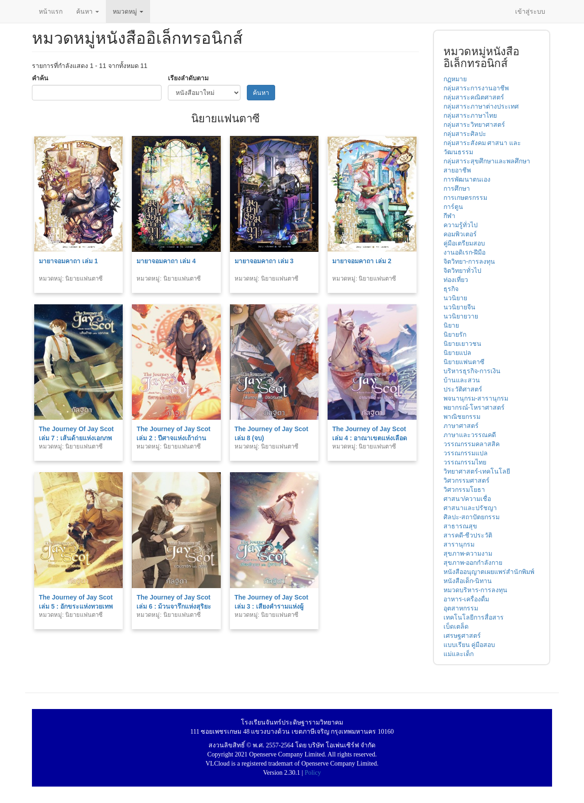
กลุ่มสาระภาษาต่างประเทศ (481, 106)
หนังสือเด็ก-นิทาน (467, 580)
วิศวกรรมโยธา (464, 489)
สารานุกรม (458, 544)
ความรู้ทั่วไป (460, 225)
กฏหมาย (455, 79)
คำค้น (40, 78)
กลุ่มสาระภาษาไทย (470, 115)
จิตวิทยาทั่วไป (462, 270)
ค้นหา (87, 11)
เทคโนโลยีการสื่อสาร (473, 617)
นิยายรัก (454, 334)
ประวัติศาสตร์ (462, 389)
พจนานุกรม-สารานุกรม (476, 398)
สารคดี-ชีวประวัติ (468, 535)
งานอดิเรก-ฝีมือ (464, 252)
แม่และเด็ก (458, 653)
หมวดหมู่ (128, 11)
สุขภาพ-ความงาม (468, 553)
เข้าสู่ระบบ (530, 11)
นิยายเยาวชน (462, 343)
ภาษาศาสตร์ (461, 425)
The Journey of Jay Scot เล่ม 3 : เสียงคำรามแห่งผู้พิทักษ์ (271, 606)
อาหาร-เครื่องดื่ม (466, 599)
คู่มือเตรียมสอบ (464, 243)
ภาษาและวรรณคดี (469, 434)
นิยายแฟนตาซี (464, 361)
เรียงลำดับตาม (188, 78)
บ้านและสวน (461, 380)
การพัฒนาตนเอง (466, 179)
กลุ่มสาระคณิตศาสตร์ (473, 97)
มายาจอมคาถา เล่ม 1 (68, 261)
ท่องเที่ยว (455, 279)
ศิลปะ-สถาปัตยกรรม (471, 517)
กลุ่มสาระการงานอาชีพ (476, 88)
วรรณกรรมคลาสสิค (471, 444)
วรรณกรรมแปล (465, 453)
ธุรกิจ (451, 288)
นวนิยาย (455, 298)
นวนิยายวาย (460, 316)
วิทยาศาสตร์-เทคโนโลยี (477, 471)
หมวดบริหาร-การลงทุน (475, 590)
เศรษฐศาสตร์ (462, 635)
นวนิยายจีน (459, 307)
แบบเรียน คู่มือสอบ (469, 644)
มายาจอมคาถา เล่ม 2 (361, 261)
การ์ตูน (453, 206)
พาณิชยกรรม (461, 416)
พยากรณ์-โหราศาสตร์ (474, 407)
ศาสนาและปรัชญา (470, 507)
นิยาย (451, 325)
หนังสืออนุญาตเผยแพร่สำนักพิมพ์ (488, 571)
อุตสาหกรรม (460, 608)
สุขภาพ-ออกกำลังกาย (473, 562)
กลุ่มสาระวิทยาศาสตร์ (474, 124)
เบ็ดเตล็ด (456, 626)
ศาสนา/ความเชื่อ (467, 498)
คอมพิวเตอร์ (460, 234)
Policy (313, 772)
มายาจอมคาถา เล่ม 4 (166, 261)
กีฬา (449, 215)
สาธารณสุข (460, 526)
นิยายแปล (457, 352)
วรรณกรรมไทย (464, 462)
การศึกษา (456, 188)
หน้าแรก (51, 11)
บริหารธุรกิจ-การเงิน (472, 371)
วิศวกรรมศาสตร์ (466, 480)
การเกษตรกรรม (465, 197)
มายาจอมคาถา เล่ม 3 (264, 261)
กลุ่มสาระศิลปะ (464, 133)
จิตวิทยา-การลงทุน (469, 261)
